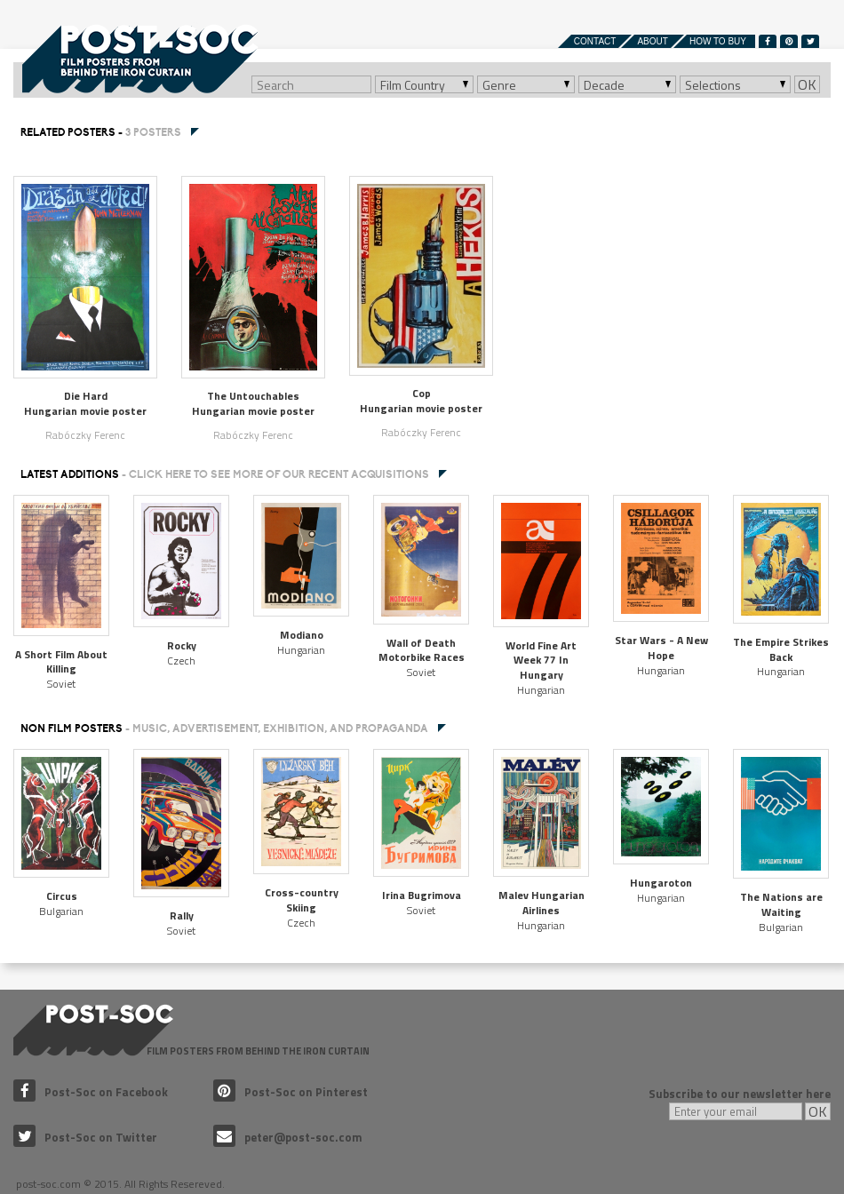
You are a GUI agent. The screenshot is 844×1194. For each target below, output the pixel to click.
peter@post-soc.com (287, 1137)
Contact (595, 41)
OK (807, 84)
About (652, 41)
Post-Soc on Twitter (85, 1137)
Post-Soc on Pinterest (290, 1092)
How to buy (717, 41)
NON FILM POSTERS (224, 728)
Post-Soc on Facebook (90, 1092)
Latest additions (224, 474)
